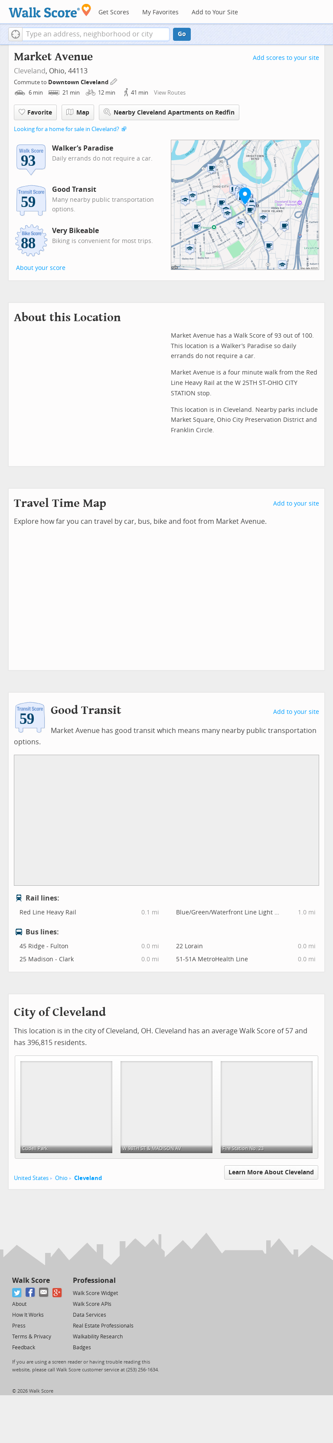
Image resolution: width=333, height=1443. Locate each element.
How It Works (28, 1315)
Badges (82, 1347)
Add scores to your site (286, 58)
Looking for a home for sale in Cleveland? (66, 129)
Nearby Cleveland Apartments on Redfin (169, 112)
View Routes (170, 92)
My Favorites (160, 12)
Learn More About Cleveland (271, 1172)
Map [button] (77, 112)
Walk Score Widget (95, 1293)
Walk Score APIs (92, 1304)
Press (19, 1326)
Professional (94, 1280)
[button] (15, 34)
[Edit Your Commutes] (114, 81)
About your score (40, 268)
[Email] (44, 1293)
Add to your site (296, 503)
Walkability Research (98, 1337)
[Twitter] (17, 1293)
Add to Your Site (215, 12)
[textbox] (96, 34)
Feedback (23, 1347)
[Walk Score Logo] (50, 10)
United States (31, 1178)
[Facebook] (31, 1293)
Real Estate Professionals (103, 1326)
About (19, 1304)
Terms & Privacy (31, 1337)
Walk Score (31, 1280)
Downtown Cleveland (79, 82)
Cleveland (30, 71)
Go (182, 34)
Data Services (89, 1315)
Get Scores (113, 12)
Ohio (61, 1178)
